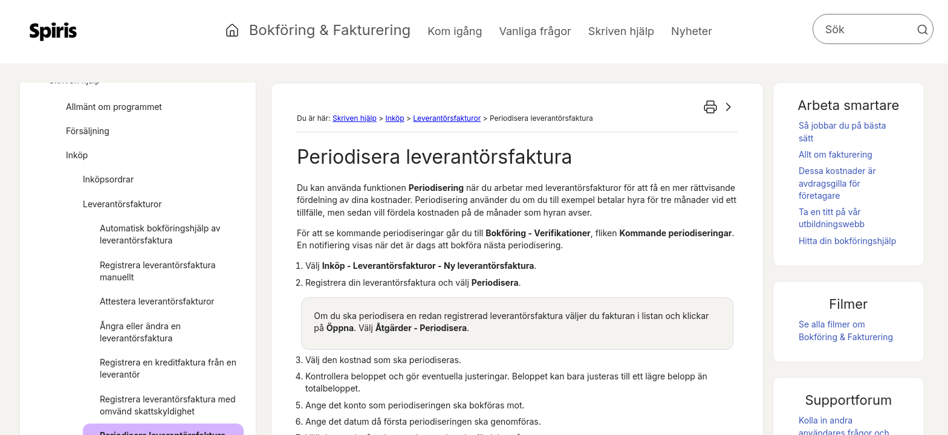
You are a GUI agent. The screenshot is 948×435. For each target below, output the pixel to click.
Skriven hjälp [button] (621, 31)
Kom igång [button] (454, 31)
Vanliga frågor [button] (535, 31)
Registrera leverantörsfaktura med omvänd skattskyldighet (168, 405)
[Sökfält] (873, 29)
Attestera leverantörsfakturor (157, 301)
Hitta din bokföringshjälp (847, 241)
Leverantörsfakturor (114, 204)
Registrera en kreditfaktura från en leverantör (168, 368)
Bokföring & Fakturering (330, 30)
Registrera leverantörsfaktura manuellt (158, 271)
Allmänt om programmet (106, 107)
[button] (922, 29)
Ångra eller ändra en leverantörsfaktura (140, 332)
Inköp (69, 155)
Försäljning (79, 131)
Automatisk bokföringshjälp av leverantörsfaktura (160, 234)
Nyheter (691, 31)
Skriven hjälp (355, 118)
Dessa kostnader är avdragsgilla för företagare (837, 183)
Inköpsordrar (100, 179)
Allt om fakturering (835, 154)
